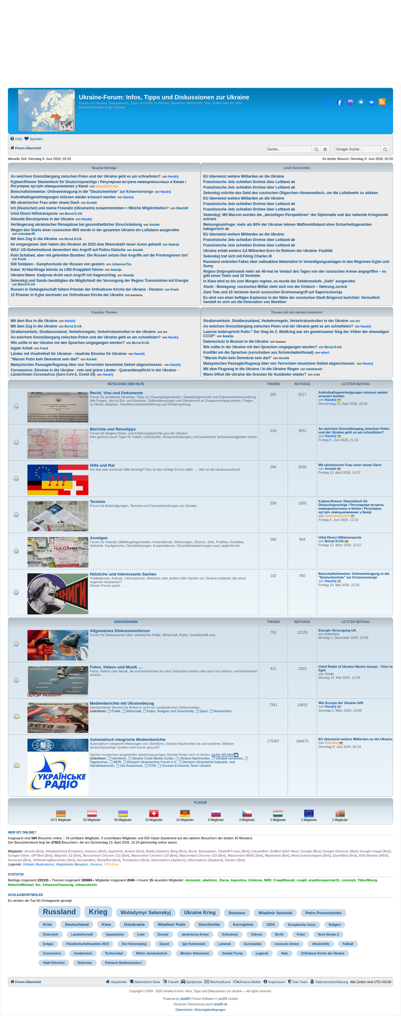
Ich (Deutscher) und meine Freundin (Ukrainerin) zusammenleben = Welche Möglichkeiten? (90, 208)
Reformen (85, 963)
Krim (47, 924)
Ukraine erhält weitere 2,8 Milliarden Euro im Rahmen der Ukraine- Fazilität (267, 251)
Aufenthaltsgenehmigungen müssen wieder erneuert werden (63, 197)
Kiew (106, 924)
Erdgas (48, 944)
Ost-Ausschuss (129, 765)
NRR (267, 880)
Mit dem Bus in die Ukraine (34, 321)
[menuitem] (16, 139)
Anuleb (92, 202)
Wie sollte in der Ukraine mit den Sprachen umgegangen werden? (68, 343)
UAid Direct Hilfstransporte (34, 213)
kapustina (238, 880)
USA (270, 924)
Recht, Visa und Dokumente (116, 393)
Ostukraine (134, 924)
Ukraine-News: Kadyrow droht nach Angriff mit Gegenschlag (63, 275)
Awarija (174, 244)
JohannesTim (121, 264)
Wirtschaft (131, 711)
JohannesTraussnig (58, 885)
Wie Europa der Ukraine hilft (340, 703)
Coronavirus (52, 953)
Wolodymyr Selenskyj (146, 912)
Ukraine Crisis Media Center (151, 758)
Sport (202, 711)
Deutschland (77, 924)
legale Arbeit (22, 348)
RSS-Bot (332, 743)
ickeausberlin (86, 885)
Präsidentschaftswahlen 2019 (87, 944)
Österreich (50, 934)
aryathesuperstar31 (324, 880)
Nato (284, 953)
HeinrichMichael (21, 885)
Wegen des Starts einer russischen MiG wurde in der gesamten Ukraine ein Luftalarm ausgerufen (95, 230)
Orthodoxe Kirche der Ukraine (322, 953)
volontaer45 (26, 233)
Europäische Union (302, 924)
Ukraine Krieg (200, 912)
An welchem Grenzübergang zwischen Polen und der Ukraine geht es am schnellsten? (86, 176)
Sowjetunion (83, 953)
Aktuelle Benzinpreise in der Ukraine (42, 219)
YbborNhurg (367, 880)
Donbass (237, 913)
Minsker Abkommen (194, 953)
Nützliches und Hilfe (126, 384)
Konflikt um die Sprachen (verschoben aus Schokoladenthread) (258, 352)
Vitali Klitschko (54, 963)
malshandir (314, 369)
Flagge (200, 802)
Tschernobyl (114, 953)
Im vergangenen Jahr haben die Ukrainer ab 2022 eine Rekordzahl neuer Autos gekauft (86, 244)
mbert (325, 352)
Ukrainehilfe (320, 944)
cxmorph (348, 880)
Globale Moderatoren (38, 864)
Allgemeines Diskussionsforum (120, 630)
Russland (59, 912)
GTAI (150, 765)
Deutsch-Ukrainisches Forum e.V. (150, 762)
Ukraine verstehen (227, 758)
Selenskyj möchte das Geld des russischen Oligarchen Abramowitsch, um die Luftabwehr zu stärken (290, 193)
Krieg (98, 912)
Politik (114, 711)
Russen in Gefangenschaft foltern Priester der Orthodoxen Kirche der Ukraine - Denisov (87, 289)
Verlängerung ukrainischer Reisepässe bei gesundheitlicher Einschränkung (76, 224)
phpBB (184, 998)
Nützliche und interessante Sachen (123, 574)
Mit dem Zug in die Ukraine (34, 239)
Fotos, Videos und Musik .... (116, 667)
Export (164, 944)
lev (165, 332)
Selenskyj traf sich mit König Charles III (237, 256)
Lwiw (140, 934)
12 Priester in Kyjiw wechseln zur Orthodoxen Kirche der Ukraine (67, 295)
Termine (97, 501)
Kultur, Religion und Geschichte (168, 711)
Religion (335, 924)
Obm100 (182, 208)
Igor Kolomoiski (193, 944)
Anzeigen (99, 538)
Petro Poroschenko (323, 913)
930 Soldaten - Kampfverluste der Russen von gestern (58, 264)
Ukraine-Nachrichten (193, 758)
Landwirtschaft (82, 934)
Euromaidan (252, 944)
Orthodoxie (230, 934)
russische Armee (287, 944)
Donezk (163, 934)
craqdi (302, 880)
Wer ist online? (22, 832)
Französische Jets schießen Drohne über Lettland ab (249, 182)
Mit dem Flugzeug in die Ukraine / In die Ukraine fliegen (251, 369)
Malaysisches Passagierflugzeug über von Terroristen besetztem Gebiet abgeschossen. (87, 365)
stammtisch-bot (107, 186)
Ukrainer (96, 864)
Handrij (173, 176)
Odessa (256, 934)
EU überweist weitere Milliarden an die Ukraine (243, 176)
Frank (22, 259)
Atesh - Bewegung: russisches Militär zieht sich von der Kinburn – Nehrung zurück (275, 287)
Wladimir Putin (172, 924)
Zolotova (255, 880)
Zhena (224, 880)
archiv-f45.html (222, 754)
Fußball (347, 944)
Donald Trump (232, 953)
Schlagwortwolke (25, 895)
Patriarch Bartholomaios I (123, 963)
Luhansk (224, 944)
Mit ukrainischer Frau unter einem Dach (45, 202)
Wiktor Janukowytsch (151, 953)
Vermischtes (220, 711)
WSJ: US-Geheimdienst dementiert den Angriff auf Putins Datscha (68, 250)
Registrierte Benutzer (71, 864)
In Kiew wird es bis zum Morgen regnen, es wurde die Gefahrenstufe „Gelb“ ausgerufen (279, 281)
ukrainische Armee (195, 934)
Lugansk (262, 953)
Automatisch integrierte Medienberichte (127, 739)
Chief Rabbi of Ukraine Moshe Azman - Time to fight (355, 668)
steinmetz (192, 880)
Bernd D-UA (73, 213)
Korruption (243, 924)
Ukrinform (117, 758)
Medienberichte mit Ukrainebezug (122, 703)
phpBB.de (220, 1004)
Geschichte (209, 924)
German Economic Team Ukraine (184, 765)
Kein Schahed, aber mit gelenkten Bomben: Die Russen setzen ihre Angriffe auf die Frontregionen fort (99, 255)
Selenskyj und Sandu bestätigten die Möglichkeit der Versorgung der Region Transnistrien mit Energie (99, 280)
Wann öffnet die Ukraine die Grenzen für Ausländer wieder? (255, 374)
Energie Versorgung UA (337, 630)
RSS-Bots (111, 864)
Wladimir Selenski (275, 913)
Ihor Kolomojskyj (134, 944)
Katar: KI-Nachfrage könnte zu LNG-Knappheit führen (57, 269)
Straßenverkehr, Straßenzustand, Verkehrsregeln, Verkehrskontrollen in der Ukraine (83, 332)
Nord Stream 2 (328, 934)
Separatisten (115, 934)
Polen (301, 934)
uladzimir (209, 880)
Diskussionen (125, 622)
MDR (115, 762)
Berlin (279, 934)
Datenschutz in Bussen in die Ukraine (235, 341)
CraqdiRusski (284, 880)
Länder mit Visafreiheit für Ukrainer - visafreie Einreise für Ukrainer (69, 354)
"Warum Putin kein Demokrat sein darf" (45, 359)
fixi (37, 885)
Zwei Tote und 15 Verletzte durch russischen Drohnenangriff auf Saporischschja (272, 292)
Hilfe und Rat (102, 465)
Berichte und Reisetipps (113, 429)
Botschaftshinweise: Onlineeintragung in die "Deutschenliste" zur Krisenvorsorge (82, 191)
